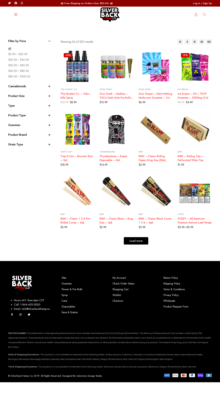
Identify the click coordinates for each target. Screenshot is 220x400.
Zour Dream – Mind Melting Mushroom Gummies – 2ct (155, 113)
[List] (180, 59)
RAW (141, 169)
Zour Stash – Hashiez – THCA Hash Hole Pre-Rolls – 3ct (116, 115)
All (9, 66)
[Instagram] (20, 332)
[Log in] (204, 35)
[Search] (20, 35)
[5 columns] (209, 59)
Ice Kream (183, 107)
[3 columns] (194, 59)
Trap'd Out (66, 169)
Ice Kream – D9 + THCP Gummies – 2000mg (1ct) (193, 113)
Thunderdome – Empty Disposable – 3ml (113, 176)
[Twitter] (9, 3)
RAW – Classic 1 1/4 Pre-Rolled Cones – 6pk (75, 238)
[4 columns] (202, 59)
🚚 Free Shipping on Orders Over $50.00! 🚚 (86, 3)
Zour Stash (105, 107)
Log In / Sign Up (202, 3)
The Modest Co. (69, 107)
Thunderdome (107, 169)
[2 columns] (187, 59)
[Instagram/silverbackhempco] (22, 3)
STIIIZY (181, 232)
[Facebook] (16, 3)
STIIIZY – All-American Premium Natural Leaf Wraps (195, 238)
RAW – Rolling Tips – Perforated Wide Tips (190, 176)
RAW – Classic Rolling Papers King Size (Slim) (152, 176)
